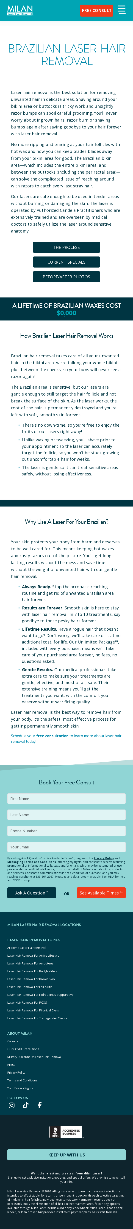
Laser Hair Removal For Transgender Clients (37, 1018)
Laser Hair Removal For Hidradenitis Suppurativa (40, 995)
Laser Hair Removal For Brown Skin (31, 979)
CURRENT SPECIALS (66, 262)
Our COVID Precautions (23, 1049)
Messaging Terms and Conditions (31, 862)
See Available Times (101, 893)
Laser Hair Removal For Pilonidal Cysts (33, 1010)
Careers (12, 1041)
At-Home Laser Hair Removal (26, 948)
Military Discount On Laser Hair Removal (34, 1057)
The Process (66, 247)
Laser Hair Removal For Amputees (30, 963)
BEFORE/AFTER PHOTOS (66, 277)
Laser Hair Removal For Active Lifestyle (33, 955)
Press (11, 1065)
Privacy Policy (104, 858)
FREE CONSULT (95, 10)
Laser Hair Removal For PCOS (27, 1002)
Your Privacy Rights (20, 1088)
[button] (121, 10)
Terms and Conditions (22, 1080)
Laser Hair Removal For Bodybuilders (32, 971)
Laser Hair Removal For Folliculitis (29, 987)
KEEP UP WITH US (66, 1155)
